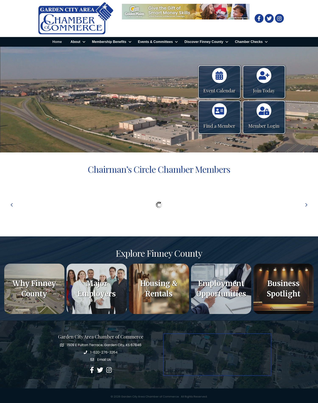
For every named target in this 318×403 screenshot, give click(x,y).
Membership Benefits (109, 42)
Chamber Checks (249, 42)
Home (57, 42)
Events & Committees (155, 42)
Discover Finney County (203, 42)
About (75, 42)
